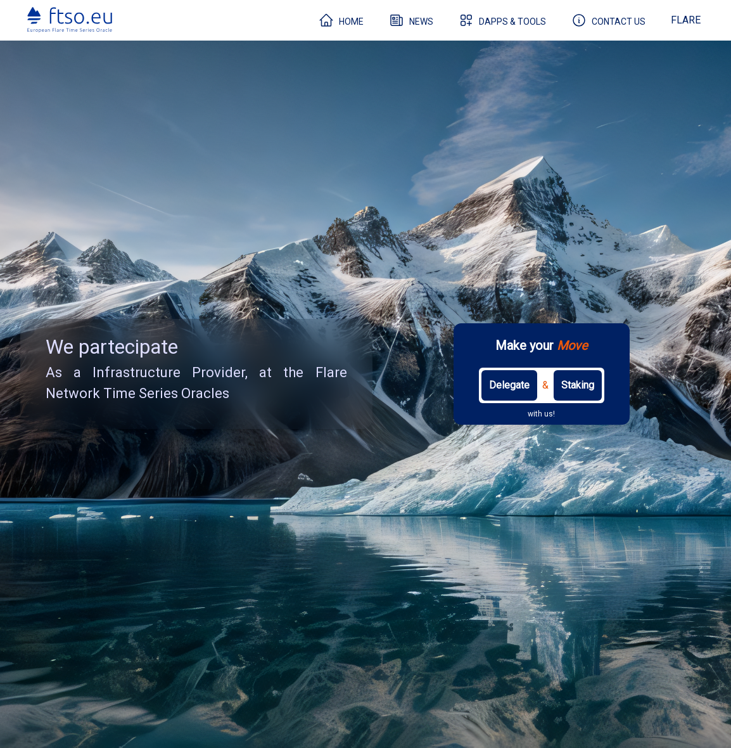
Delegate (509, 385)
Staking (577, 385)
